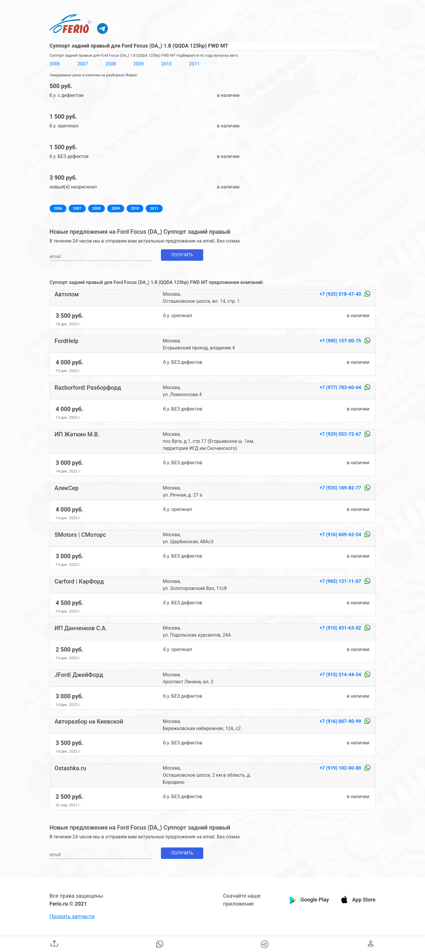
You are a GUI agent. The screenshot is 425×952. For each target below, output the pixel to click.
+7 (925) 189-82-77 (341, 488)
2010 (166, 64)
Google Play (314, 900)
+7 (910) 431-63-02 (341, 628)
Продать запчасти (72, 916)
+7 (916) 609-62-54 (341, 534)
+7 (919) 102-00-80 (341, 768)
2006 (55, 64)
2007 (82, 64)
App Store (364, 900)
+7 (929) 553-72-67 (341, 434)
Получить (182, 255)
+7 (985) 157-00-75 (341, 341)
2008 (110, 64)
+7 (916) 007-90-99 (341, 721)
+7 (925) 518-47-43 (341, 294)
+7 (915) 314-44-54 (341, 674)
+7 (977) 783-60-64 (341, 387)
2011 (194, 64)
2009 (138, 64)
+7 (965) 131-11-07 (341, 581)
